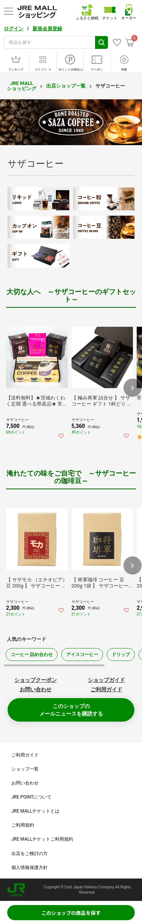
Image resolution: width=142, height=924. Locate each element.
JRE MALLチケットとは (35, 811)
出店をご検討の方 (29, 853)
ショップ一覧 (25, 769)
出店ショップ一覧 (66, 86)
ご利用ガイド (106, 689)
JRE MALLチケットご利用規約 (42, 839)
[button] (132, 387)
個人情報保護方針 (29, 867)
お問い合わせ (35, 689)
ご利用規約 (22, 825)
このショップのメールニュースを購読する (71, 710)
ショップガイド (106, 680)
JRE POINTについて (31, 797)
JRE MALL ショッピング (21, 85)
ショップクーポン (35, 680)
